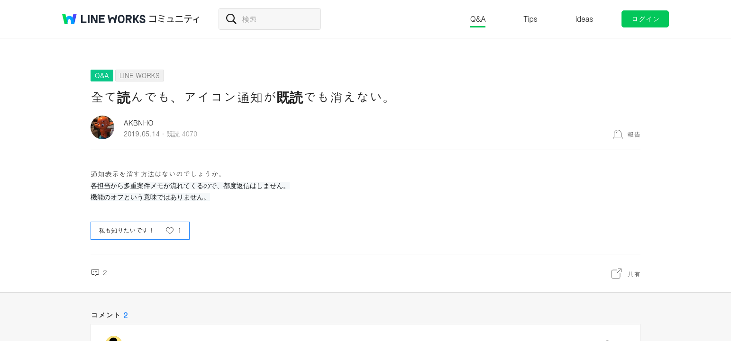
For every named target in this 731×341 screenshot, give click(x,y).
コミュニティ (174, 19)
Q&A (478, 18)
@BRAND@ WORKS (104, 19)
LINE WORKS (139, 75)
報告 (633, 134)
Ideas (584, 18)
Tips (530, 18)
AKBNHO (139, 122)
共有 (633, 273)
